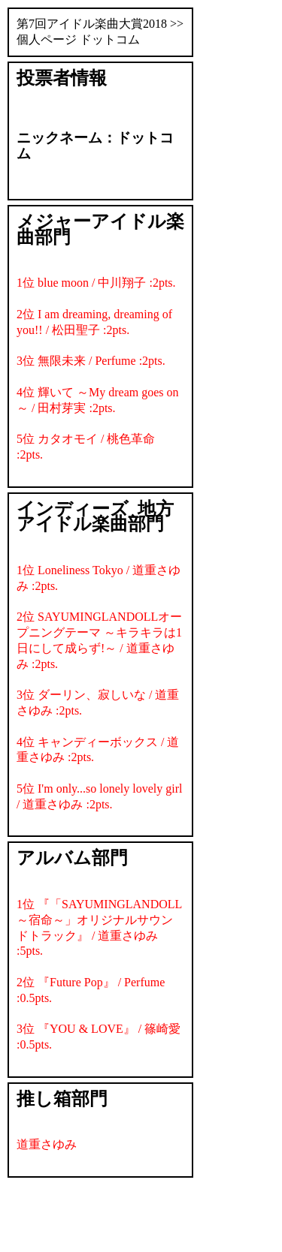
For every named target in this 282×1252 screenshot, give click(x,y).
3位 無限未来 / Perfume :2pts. (91, 360)
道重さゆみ (47, 1144)
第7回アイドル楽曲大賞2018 (92, 23)
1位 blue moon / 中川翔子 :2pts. (96, 282)
